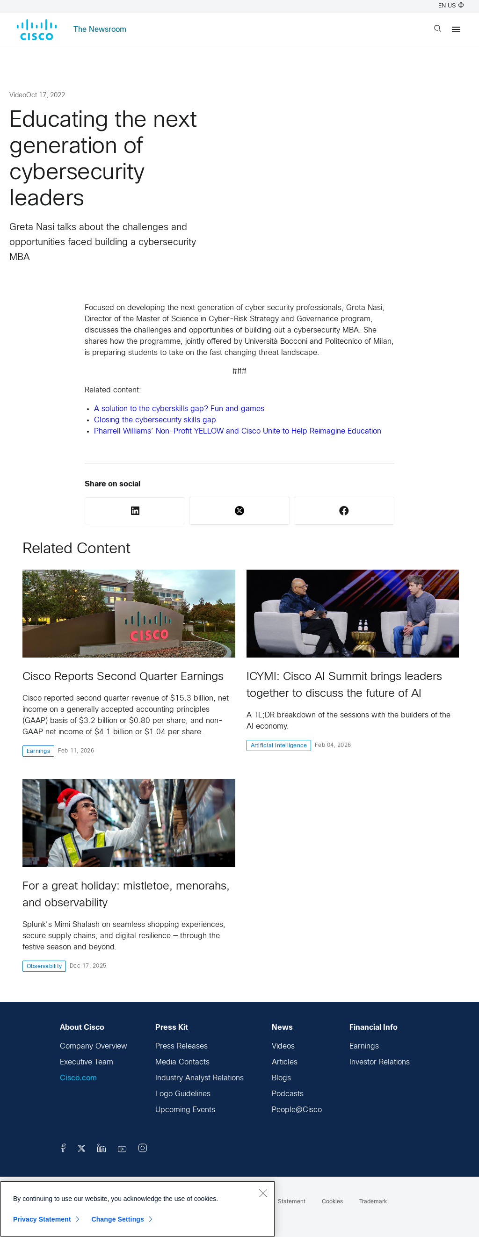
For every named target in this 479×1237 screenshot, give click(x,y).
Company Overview (93, 1046)
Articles (285, 1062)
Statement (291, 1202)
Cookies (332, 1202)
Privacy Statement (42, 1219)
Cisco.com (78, 1078)
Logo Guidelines (182, 1094)
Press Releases (181, 1046)
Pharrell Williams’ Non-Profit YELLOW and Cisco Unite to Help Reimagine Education (237, 431)
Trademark (373, 1202)
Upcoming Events (185, 1110)
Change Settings (117, 1219)
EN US (451, 6)
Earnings (364, 1046)
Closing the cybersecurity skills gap (155, 420)
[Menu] (456, 29)
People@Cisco (297, 1110)
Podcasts (288, 1094)
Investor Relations (379, 1062)
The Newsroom (99, 29)
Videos (283, 1046)
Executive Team (86, 1062)
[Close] (263, 1193)
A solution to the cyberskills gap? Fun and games (179, 408)
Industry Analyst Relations (199, 1078)
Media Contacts (182, 1062)
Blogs (281, 1078)
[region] (137, 1209)
